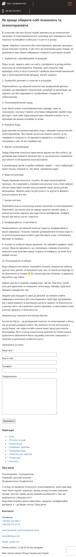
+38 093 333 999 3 (11, 521)
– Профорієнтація (17, 450)
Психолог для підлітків (20, 454)
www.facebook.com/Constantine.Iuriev (20, 530)
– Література (14, 457)
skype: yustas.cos (10, 541)
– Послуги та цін (16, 440)
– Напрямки (13, 447)
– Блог (11, 436)
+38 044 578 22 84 (11, 524)
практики (25, 447)
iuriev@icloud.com (11, 536)
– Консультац (14, 443)
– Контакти (13, 461)
